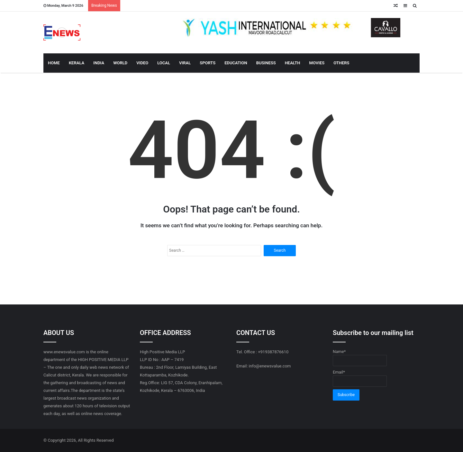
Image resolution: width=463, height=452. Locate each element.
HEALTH (292, 62)
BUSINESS (266, 62)
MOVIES (317, 62)
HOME (54, 62)
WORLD (120, 62)
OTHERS (341, 62)
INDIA (98, 62)
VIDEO (142, 62)
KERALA (76, 62)
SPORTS (207, 62)
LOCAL (163, 62)
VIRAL (185, 62)
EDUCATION (235, 62)
